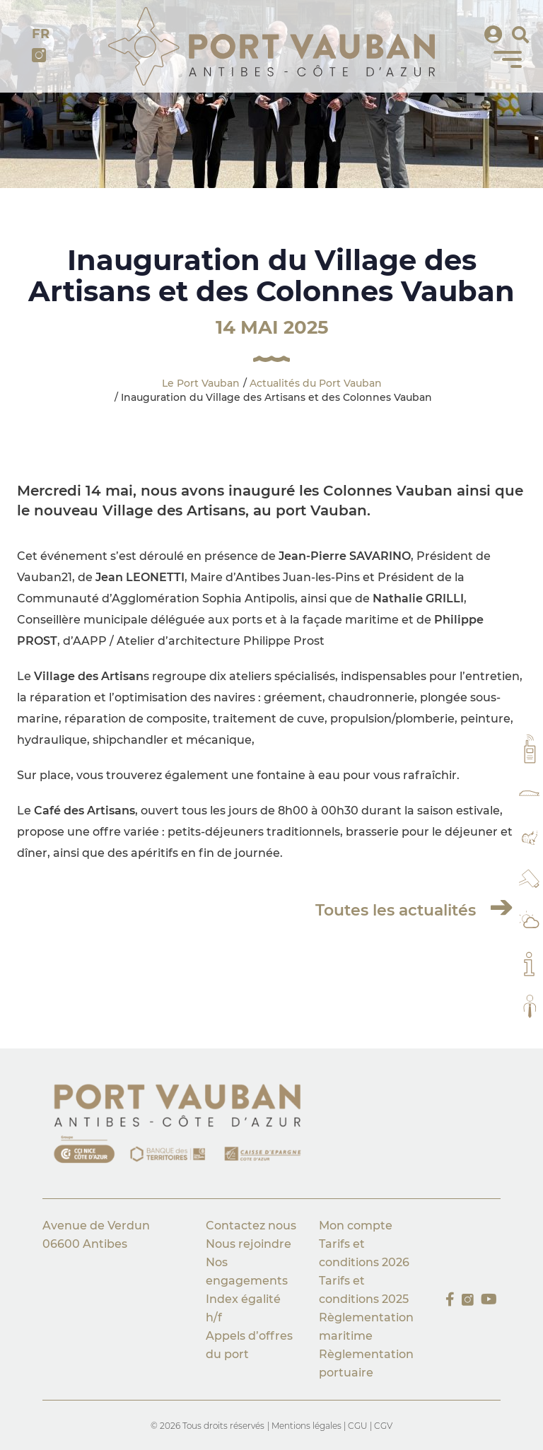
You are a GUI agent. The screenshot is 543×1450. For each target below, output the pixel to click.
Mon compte (355, 1225)
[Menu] (507, 59)
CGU (358, 1425)
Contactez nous (251, 1225)
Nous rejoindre (248, 1244)
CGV (383, 1425)
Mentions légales (308, 1425)
